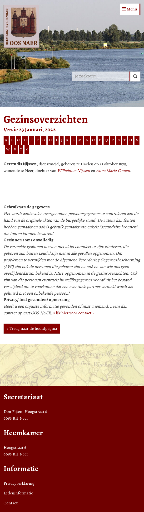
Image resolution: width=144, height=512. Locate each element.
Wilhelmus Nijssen (73, 170)
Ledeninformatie (18, 493)
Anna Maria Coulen (113, 170)
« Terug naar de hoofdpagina (32, 328)
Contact (11, 503)
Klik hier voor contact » (73, 313)
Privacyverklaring (19, 483)
